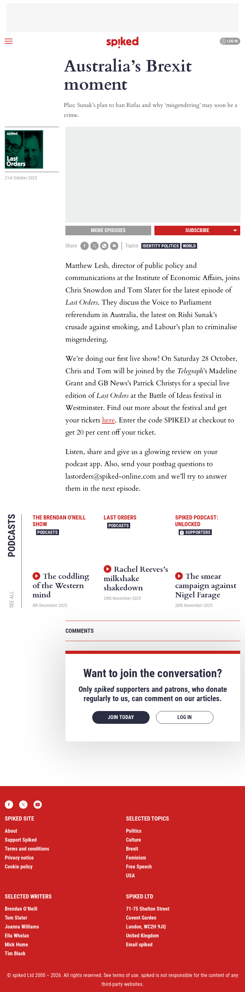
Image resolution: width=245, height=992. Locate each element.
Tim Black (15, 953)
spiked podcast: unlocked (196, 521)
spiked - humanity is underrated (122, 42)
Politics (133, 831)
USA (130, 876)
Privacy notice (19, 858)
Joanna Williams (22, 927)
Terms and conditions (27, 849)
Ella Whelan (17, 936)
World (189, 245)
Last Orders (120, 517)
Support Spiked (21, 840)
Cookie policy (19, 867)
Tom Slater (16, 918)
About (11, 831)
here (108, 420)
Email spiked (139, 945)
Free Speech (139, 867)
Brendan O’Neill (21, 909)
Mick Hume (16, 945)
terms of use (125, 975)
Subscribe (197, 230)
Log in (229, 41)
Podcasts (47, 532)
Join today (121, 717)
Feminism (136, 858)
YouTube (37, 804)
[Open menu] (8, 41)
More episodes (108, 230)
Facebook (9, 804)
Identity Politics (161, 245)
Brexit (132, 849)
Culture (133, 840)
